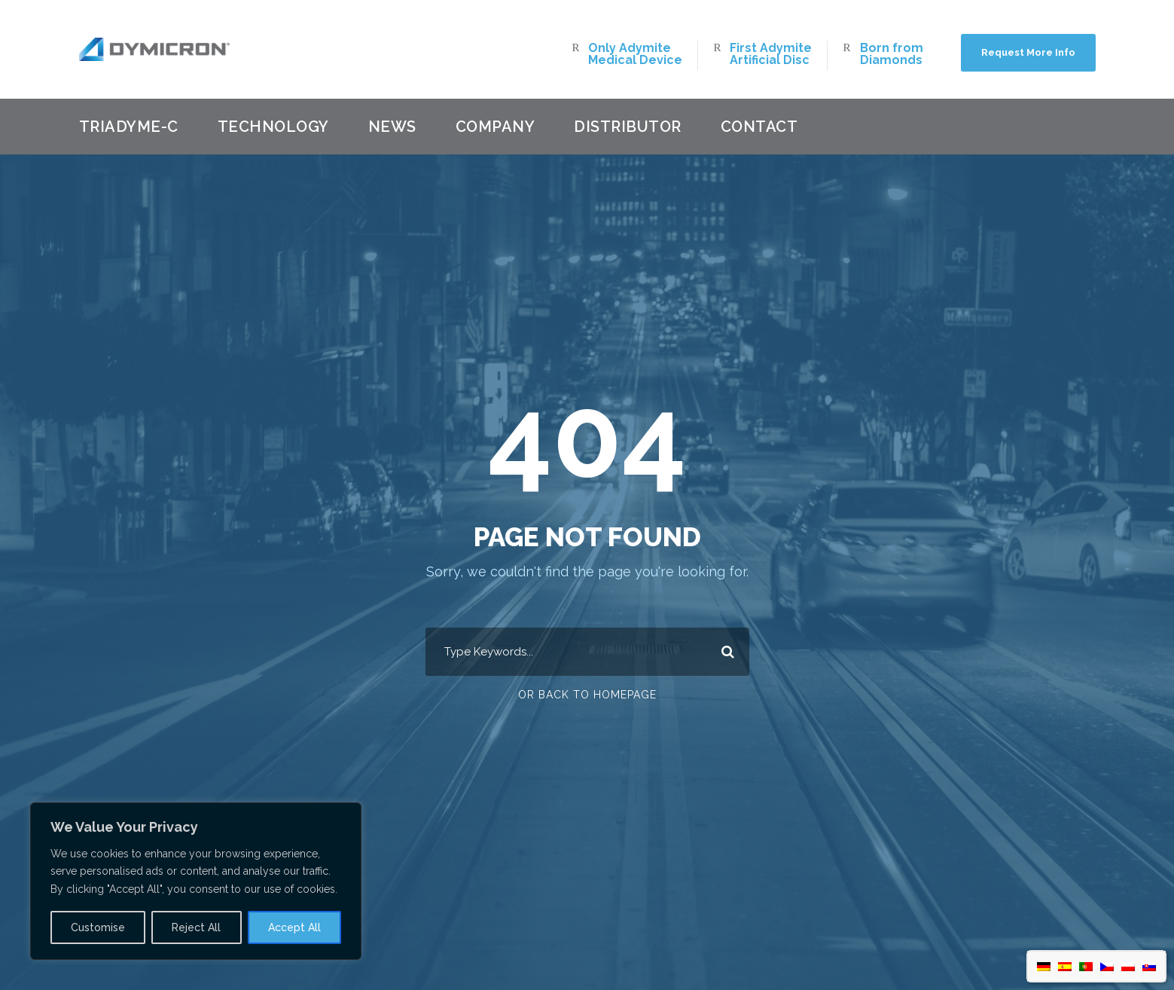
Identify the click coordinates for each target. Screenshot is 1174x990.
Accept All (294, 927)
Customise (98, 927)
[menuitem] (1043, 966)
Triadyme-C (128, 127)
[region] (195, 881)
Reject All (196, 927)
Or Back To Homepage (587, 695)
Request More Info (1028, 52)
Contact (759, 127)
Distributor (628, 127)
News (392, 127)
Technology (273, 127)
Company (495, 127)
